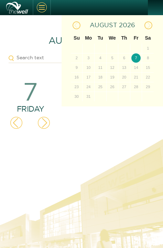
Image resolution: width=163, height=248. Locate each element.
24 (88, 87)
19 (112, 77)
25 (100, 87)
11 (100, 67)
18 (100, 77)
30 (77, 96)
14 (136, 67)
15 (148, 67)
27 (124, 87)
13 (124, 67)
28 (136, 87)
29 (148, 87)
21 (136, 77)
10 (88, 67)
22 (148, 77)
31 (88, 96)
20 (124, 77)
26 (112, 87)
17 (88, 77)
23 (77, 87)
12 (112, 67)
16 (77, 77)
